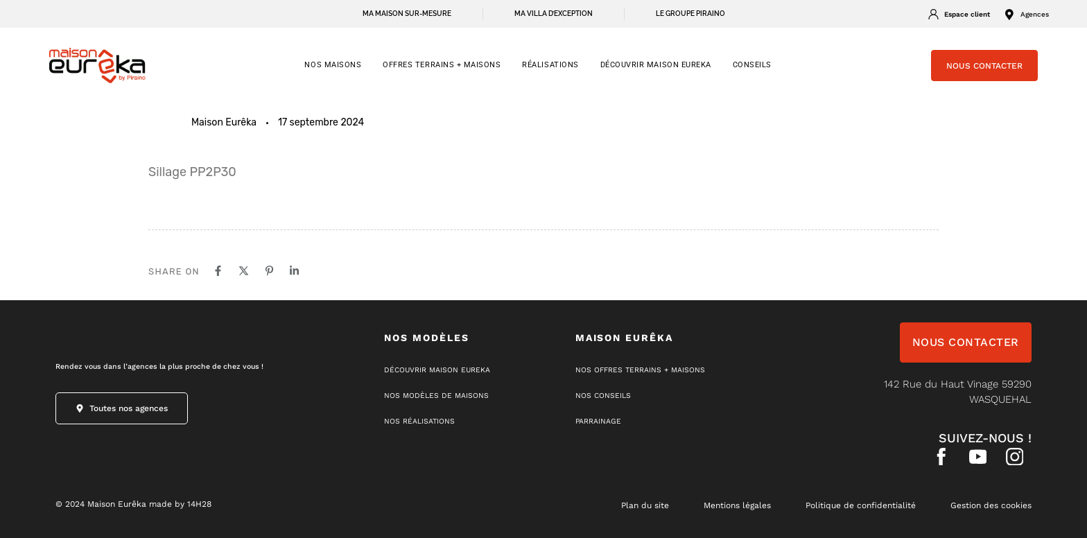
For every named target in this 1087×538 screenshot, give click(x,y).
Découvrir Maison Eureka (655, 64)
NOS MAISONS (332, 64)
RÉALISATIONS (550, 64)
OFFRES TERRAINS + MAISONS (442, 64)
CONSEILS (752, 64)
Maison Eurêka (223, 122)
